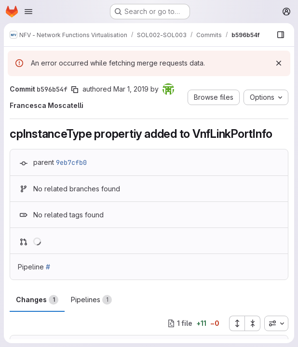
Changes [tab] (37, 300)
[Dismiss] (278, 63)
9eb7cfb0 (71, 162)
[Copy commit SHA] (75, 89)
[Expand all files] (236, 323)
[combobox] (276, 323)
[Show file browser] (280, 34)
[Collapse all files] (252, 323)
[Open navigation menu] (28, 11)
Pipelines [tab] (91, 300)
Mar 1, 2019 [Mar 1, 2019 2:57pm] (131, 89)
